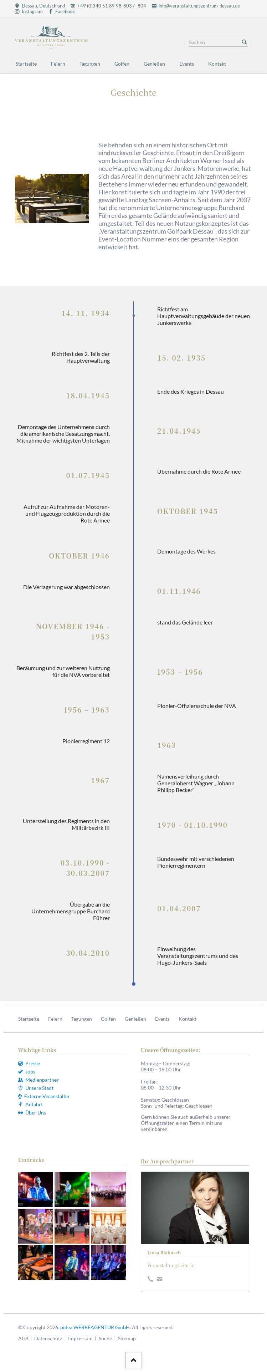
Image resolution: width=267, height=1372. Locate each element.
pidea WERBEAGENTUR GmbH (95, 1327)
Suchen (244, 42)
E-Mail (160, 1278)
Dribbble (151, 1278)
